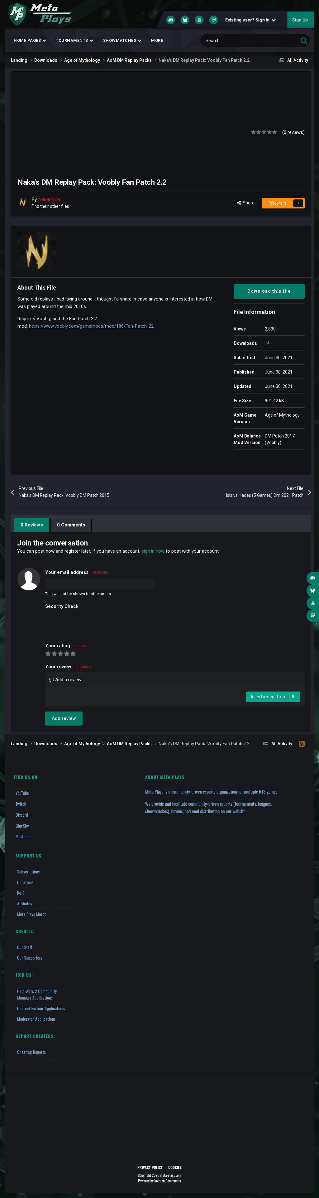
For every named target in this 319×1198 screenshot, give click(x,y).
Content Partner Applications (41, 1007)
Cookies (175, 1166)
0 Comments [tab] (71, 525)
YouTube (22, 793)
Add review (64, 718)
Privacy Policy (150, 1166)
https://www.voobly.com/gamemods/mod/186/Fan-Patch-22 (91, 326)
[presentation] (92, 624)
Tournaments (74, 40)
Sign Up (300, 19)
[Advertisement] (132, 131)
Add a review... (66, 679)
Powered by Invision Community (159, 1179)
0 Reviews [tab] (32, 525)
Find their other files (50, 206)
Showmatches (122, 40)
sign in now (152, 551)
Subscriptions (28, 870)
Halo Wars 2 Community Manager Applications (37, 993)
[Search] (236, 40)
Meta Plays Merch (31, 913)
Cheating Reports (31, 1050)
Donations (25, 881)
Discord (22, 814)
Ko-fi (21, 891)
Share (246, 202)
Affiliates (24, 902)
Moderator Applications (36, 1017)
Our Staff (24, 946)
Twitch (21, 803)
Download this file (269, 291)
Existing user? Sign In (250, 19)
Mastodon (23, 835)
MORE (157, 40)
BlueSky (22, 824)
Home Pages (30, 40)
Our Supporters (29, 956)
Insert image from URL (273, 696)
